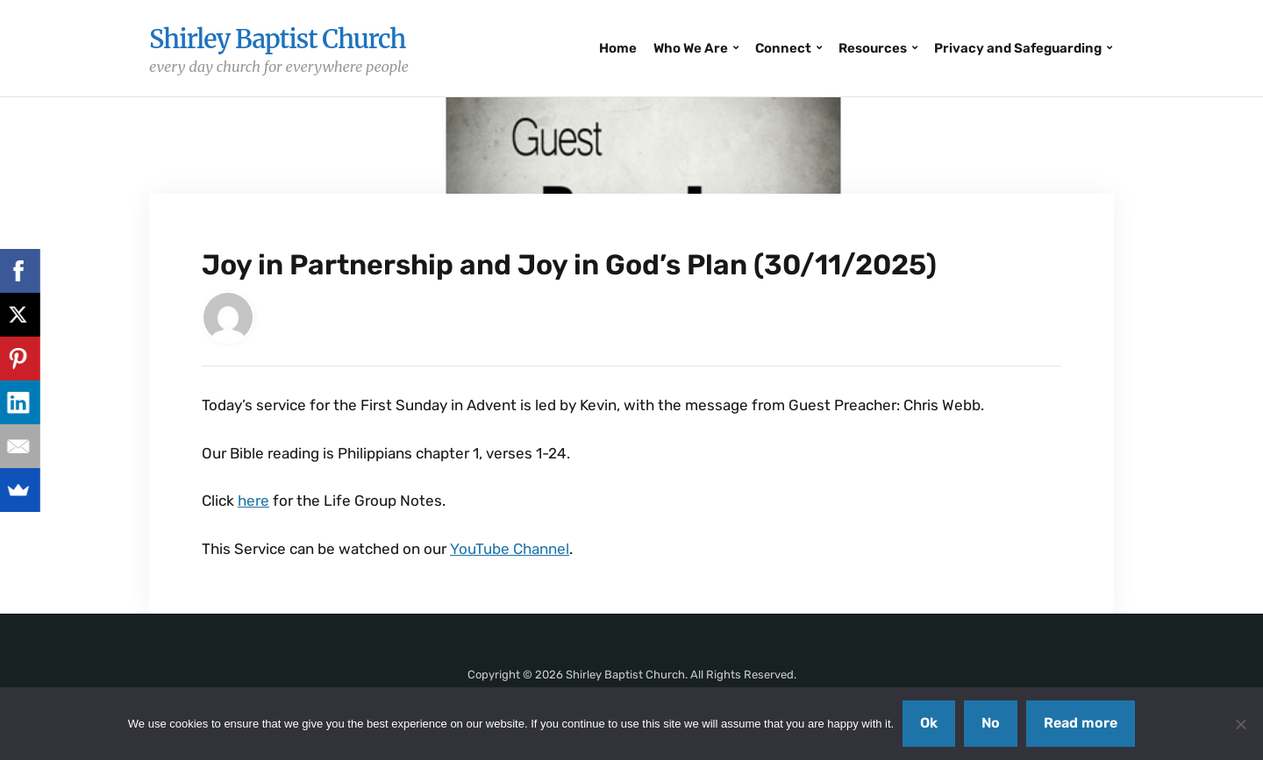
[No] (1241, 724)
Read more (1080, 722)
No (990, 722)
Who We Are (690, 48)
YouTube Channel (509, 549)
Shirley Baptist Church (277, 39)
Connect (783, 48)
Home (618, 48)
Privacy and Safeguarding (1018, 48)
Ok (929, 722)
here (253, 500)
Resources (872, 48)
